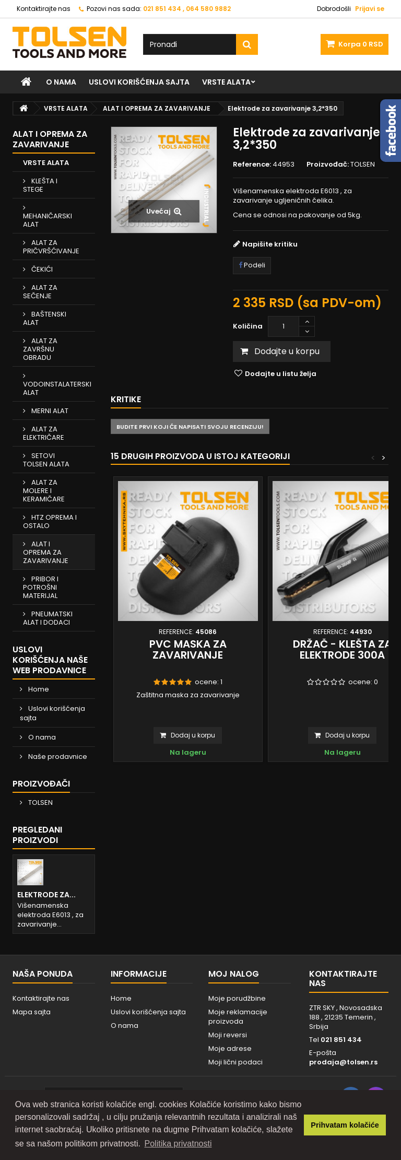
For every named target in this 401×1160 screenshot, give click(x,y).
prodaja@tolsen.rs (343, 1062)
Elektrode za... (46, 894)
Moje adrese (230, 1048)
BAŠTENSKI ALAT (44, 318)
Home (38, 689)
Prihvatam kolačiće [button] (345, 1125)
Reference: (252, 164)
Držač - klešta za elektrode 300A (342, 649)
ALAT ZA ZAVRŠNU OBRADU (40, 349)
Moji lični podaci (235, 1062)
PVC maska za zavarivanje (188, 649)
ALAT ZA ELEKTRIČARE (43, 433)
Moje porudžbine (237, 998)
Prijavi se (369, 8)
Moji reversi (227, 1035)
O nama (61, 82)
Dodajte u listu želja (279, 374)
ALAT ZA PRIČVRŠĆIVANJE (51, 247)
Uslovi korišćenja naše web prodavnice (50, 659)
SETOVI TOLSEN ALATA (46, 460)
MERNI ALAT (49, 411)
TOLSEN (40, 802)
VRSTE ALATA (226, 82)
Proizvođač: (327, 164)
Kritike (126, 399)
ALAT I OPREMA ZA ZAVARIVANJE (45, 552)
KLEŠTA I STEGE (40, 185)
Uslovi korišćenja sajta (139, 82)
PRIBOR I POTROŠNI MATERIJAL (40, 587)
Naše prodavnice (57, 756)
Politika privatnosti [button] (178, 1143)
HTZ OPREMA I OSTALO (50, 521)
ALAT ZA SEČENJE (40, 292)
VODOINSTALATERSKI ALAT (57, 388)
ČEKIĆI (41, 269)
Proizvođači (41, 784)
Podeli (252, 265)
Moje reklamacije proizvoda (237, 1016)
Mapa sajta (32, 1012)
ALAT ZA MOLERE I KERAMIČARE (44, 490)
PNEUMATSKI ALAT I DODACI (48, 618)
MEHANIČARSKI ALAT (47, 220)
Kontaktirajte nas (43, 8)
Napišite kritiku (270, 244)
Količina (248, 326)
